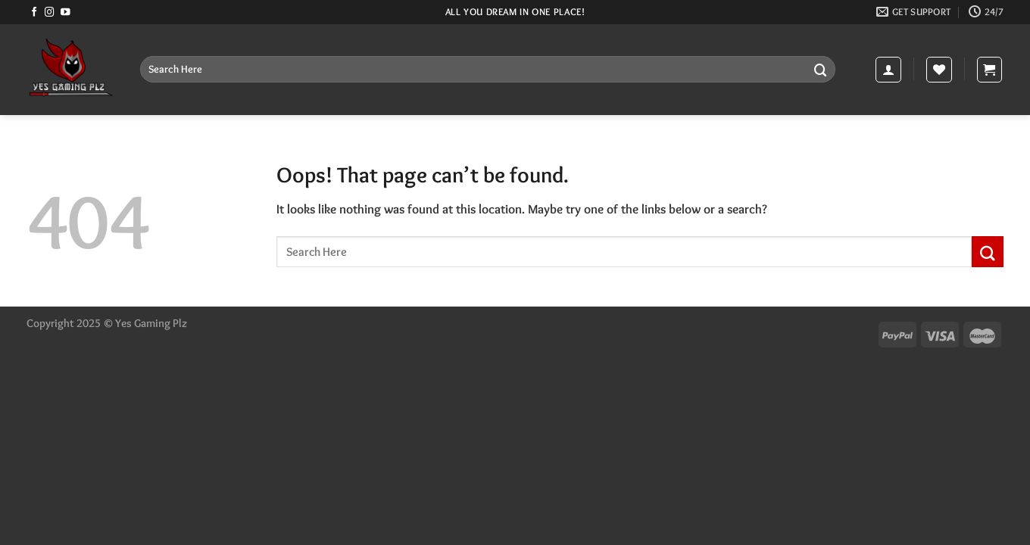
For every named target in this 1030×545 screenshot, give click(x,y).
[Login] (888, 70)
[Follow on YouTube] (65, 13)
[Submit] (821, 69)
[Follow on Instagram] (50, 13)
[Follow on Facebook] (34, 13)
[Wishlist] (939, 70)
